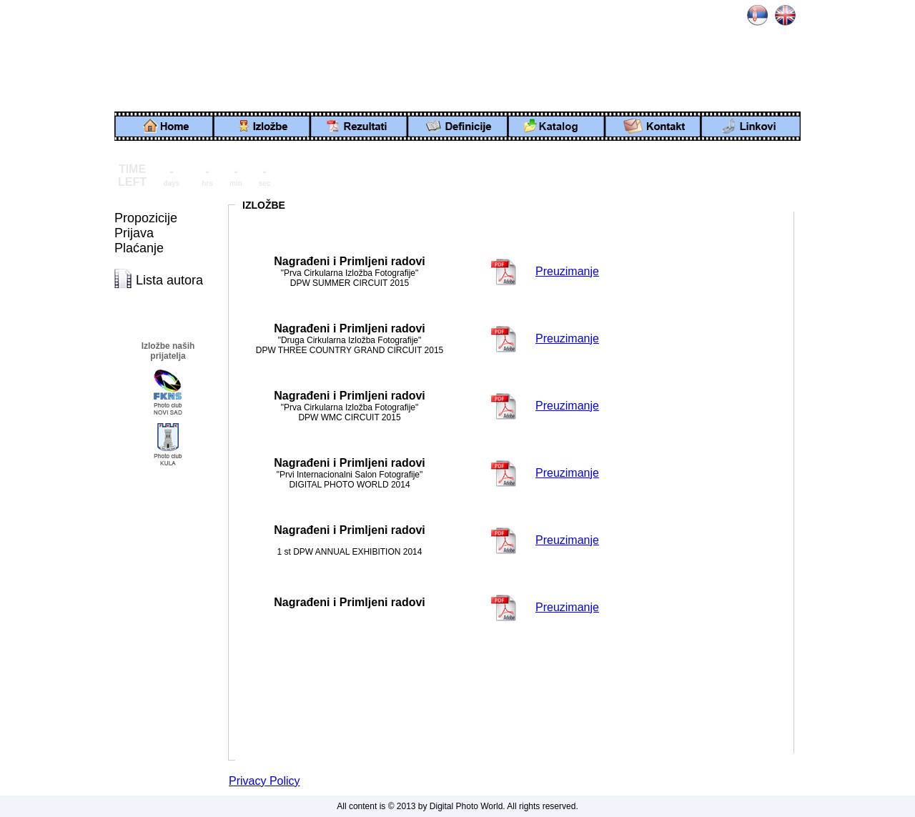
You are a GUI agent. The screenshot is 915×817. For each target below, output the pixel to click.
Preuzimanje (567, 271)
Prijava (134, 233)
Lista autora (169, 280)
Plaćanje (139, 248)
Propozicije (145, 218)
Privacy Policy (264, 781)
